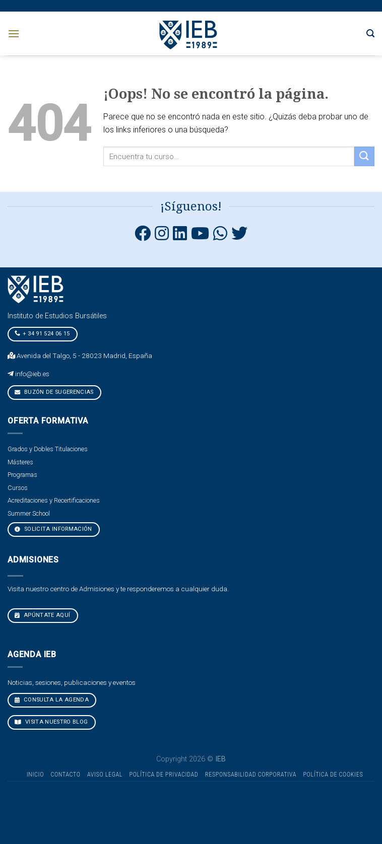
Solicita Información (53, 529)
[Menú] (14, 33)
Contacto (65, 774)
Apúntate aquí (43, 615)
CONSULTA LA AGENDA (52, 699)
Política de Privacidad (164, 774)
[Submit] (364, 156)
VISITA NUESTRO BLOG (51, 722)
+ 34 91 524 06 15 (42, 333)
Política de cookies (333, 774)
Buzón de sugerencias (54, 392)
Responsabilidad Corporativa (250, 774)
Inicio (35, 774)
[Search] (370, 33)
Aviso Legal (104, 774)
